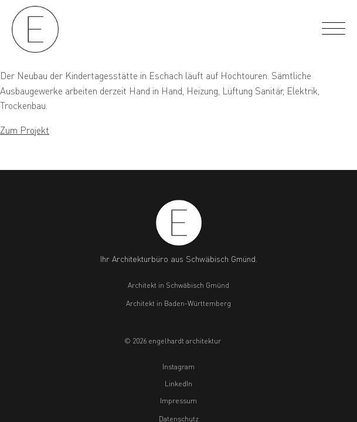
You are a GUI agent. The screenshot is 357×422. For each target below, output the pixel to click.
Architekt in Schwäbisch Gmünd (178, 285)
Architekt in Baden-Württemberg (178, 303)
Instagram (178, 366)
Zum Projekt (24, 130)
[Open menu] (333, 29)
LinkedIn (178, 383)
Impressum (178, 400)
